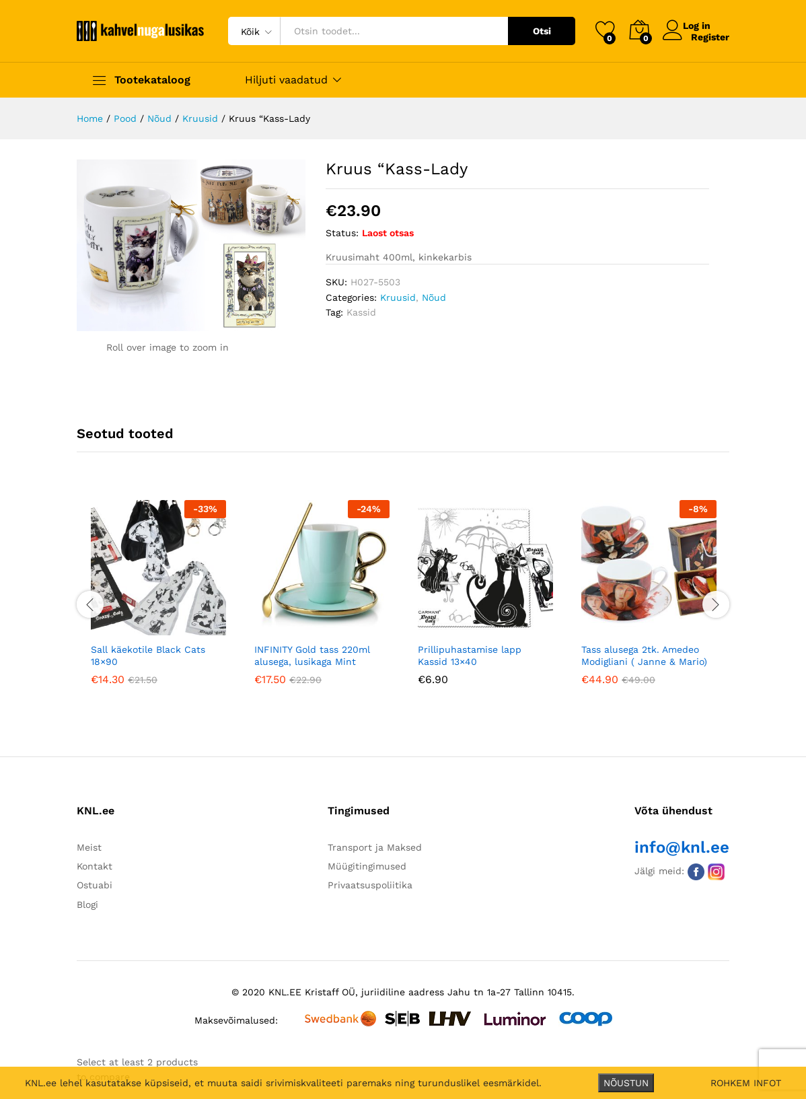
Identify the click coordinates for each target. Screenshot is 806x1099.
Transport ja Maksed (375, 847)
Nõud (434, 297)
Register (710, 36)
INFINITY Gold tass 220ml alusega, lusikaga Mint (312, 655)
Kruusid (398, 297)
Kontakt (94, 866)
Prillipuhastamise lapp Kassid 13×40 (469, 655)
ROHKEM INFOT (745, 1082)
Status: (342, 232)
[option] (158, 602)
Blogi (87, 904)
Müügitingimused (367, 866)
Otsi (542, 31)
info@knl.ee (681, 847)
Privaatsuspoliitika (370, 885)
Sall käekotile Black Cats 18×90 (148, 655)
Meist (89, 847)
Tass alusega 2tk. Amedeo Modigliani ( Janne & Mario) (644, 655)
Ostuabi (94, 885)
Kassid (361, 312)
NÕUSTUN (626, 1082)
